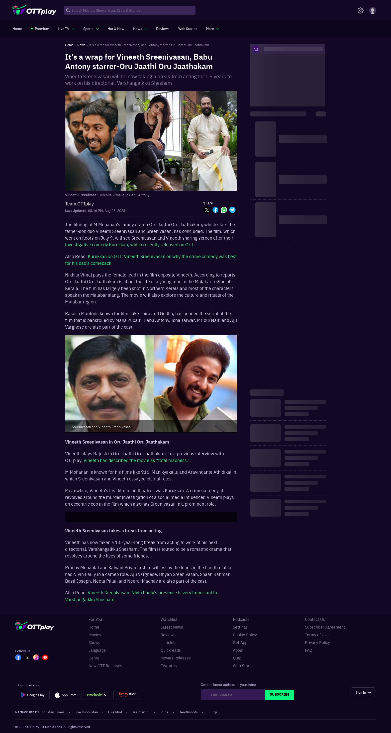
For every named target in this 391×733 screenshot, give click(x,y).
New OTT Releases (105, 665)
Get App (240, 642)
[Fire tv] (129, 695)
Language (97, 650)
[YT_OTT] (45, 657)
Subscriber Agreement (325, 627)
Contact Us (315, 619)
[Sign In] (363, 692)
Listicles (168, 642)
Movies (95, 634)
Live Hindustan (87, 711)
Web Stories (244, 665)
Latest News (172, 627)
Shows (94, 642)
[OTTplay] (34, 10)
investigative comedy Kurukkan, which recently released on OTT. (130, 244)
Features (169, 665)
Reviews (168, 634)
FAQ (308, 650)
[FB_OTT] (18, 657)
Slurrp (212, 711)
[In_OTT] (36, 657)
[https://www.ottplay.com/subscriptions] (40, 28)
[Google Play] (33, 695)
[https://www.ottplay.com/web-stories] (187, 28)
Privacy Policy (317, 642)
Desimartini (140, 711)
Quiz (237, 657)
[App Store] (66, 695)
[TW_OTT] (27, 657)
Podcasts (241, 619)
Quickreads (171, 650)
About (238, 650)
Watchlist (169, 619)
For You (95, 619)
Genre (94, 657)
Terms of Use (317, 634)
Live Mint (115, 711)
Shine (164, 711)
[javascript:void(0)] (66, 28)
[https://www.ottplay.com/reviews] (163, 28)
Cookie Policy (245, 634)
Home (94, 627)
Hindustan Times (51, 711)
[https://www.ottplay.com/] (17, 28)
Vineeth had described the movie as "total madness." (137, 460)
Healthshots (188, 711)
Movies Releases (176, 657)
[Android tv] (98, 695)
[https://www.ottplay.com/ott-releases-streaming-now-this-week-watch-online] (115, 28)
